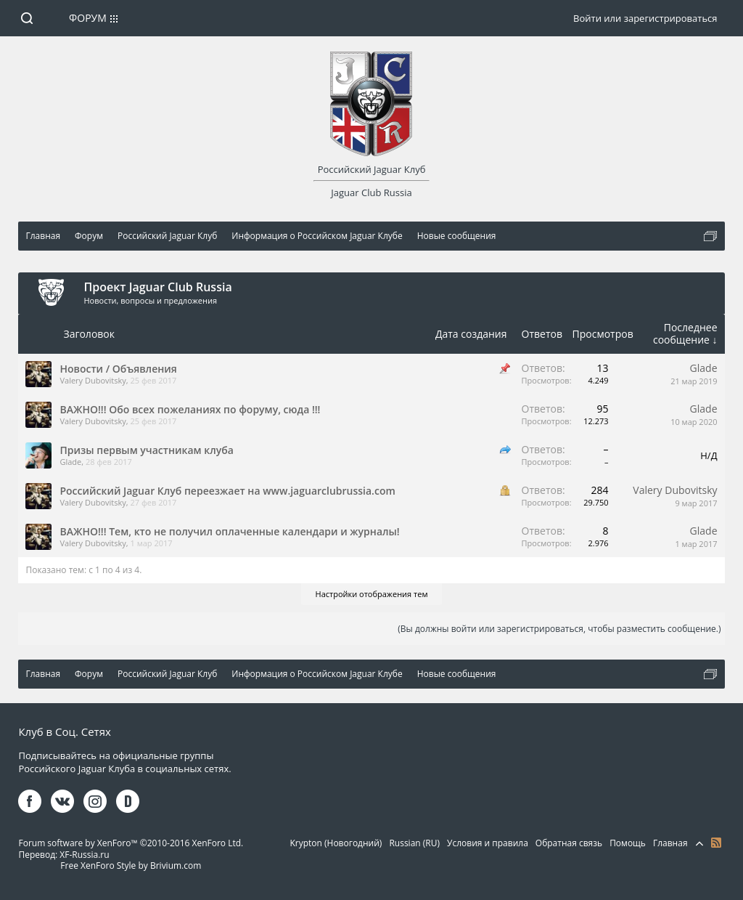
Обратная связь (568, 843)
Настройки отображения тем (372, 593)
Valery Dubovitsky (92, 380)
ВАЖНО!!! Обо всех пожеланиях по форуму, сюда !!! (189, 409)
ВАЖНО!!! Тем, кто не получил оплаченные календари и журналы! (229, 531)
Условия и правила (487, 843)
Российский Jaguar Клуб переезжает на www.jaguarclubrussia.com (227, 491)
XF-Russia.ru (84, 854)
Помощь (627, 843)
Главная (670, 843)
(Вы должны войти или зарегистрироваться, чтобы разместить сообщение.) (559, 629)
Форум (88, 18)
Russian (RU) (414, 843)
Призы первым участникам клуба (146, 450)
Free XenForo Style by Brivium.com (130, 865)
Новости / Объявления (117, 369)
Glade (704, 368)
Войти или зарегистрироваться (645, 18)
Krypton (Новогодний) (336, 843)
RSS (716, 843)
